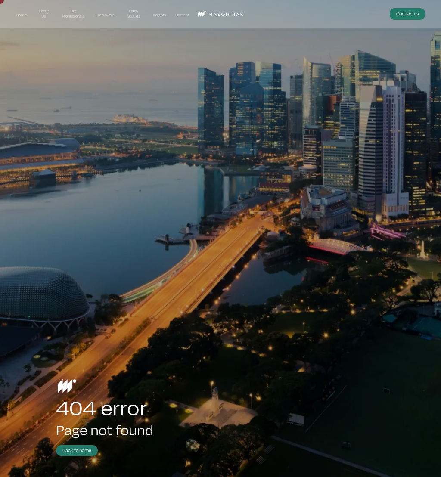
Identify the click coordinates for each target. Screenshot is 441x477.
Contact (182, 14)
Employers (105, 14)
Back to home (76, 450)
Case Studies (133, 14)
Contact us (407, 13)
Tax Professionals (73, 14)
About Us (43, 14)
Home (21, 14)
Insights (159, 14)
